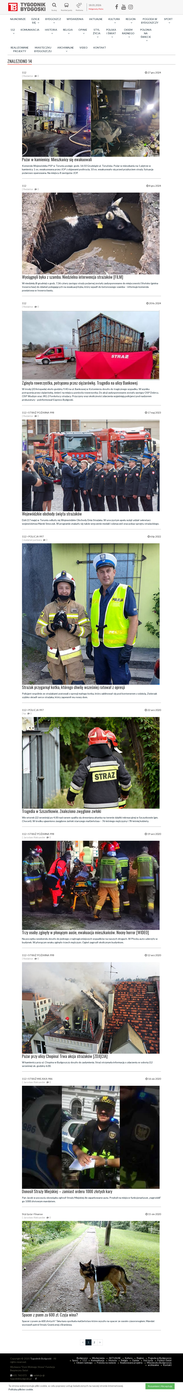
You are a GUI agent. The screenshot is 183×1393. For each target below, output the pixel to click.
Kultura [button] (114, 20)
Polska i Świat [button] (111, 33)
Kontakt (99, 47)
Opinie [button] (82, 31)
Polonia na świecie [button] (146, 35)
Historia (112, 1360)
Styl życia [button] (96, 33)
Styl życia (148, 1360)
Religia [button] (68, 31)
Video (84, 47)
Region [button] (130, 20)
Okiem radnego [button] (128, 33)
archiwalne (153, 1365)
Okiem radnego (84, 1362)
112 (84, 1360)
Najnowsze (18, 19)
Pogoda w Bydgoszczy (149, 20)
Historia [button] (51, 31)
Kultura (128, 1358)
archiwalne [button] (65, 49)
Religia (124, 1360)
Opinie (135, 1360)
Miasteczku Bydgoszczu (43, 49)
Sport (75, 1360)
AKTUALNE (96, 19)
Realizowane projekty (20, 49)
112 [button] (13, 31)
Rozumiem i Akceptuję (160, 1386)
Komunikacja (30, 29)
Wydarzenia (75, 19)
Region (140, 1358)
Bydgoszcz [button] (53, 20)
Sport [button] (168, 20)
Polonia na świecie (106, 1362)
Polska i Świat (164, 1360)
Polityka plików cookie (20, 1389)
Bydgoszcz (82, 1358)
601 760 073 (18, 1375)
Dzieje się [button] (35, 20)
